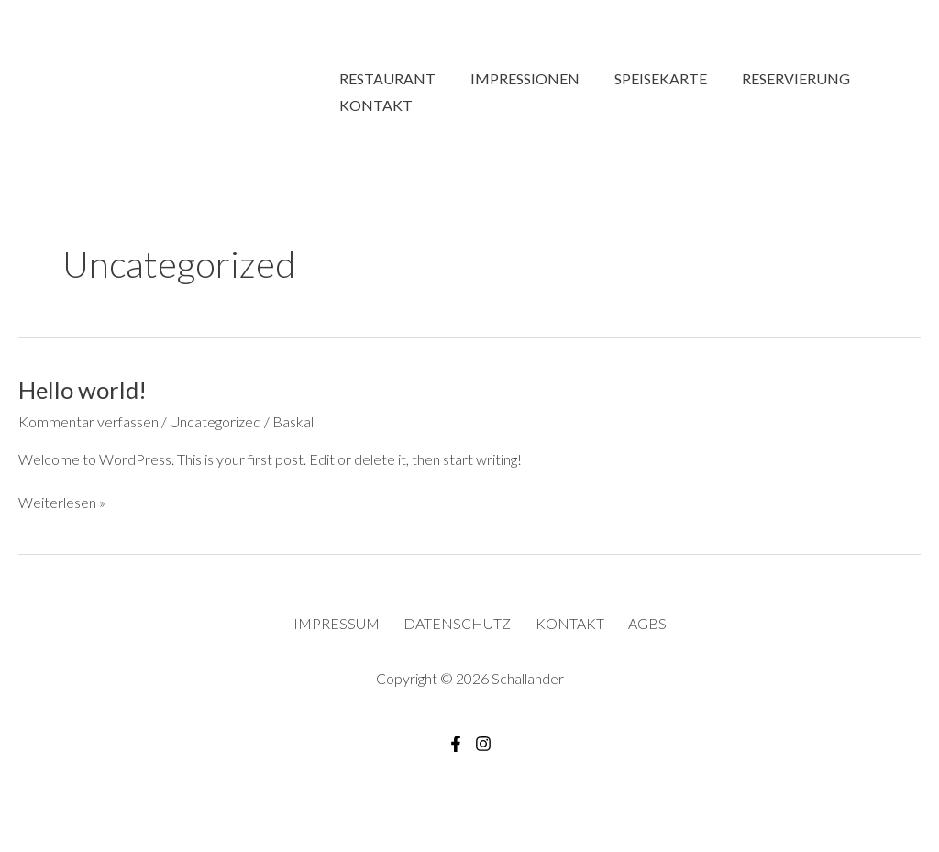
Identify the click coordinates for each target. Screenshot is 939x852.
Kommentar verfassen (88, 428)
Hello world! (83, 397)
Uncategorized (215, 428)
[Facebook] (455, 751)
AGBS (646, 630)
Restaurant (385, 64)
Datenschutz (459, 630)
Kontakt (373, 108)
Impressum (339, 630)
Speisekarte (647, 64)
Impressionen (516, 64)
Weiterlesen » (61, 510)
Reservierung (777, 64)
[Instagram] (483, 751)
